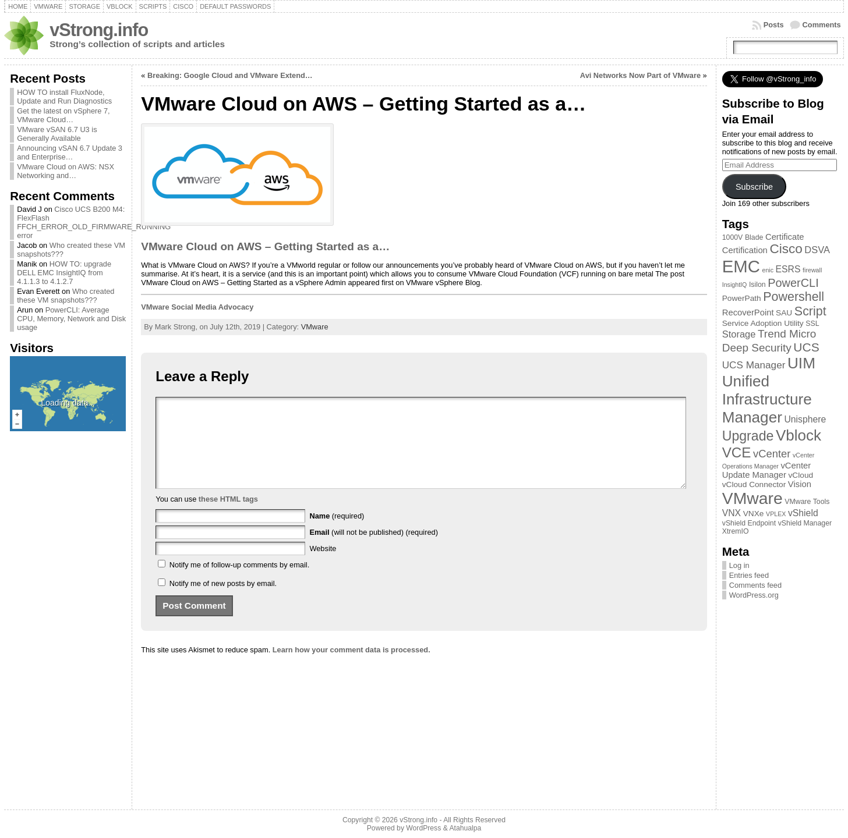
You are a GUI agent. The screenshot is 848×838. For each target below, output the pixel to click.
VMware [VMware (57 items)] (752, 498)
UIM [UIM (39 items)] (801, 363)
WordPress (423, 828)
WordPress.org (754, 595)
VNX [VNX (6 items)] (731, 513)
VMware (314, 326)
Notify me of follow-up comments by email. (239, 582)
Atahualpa (465, 828)
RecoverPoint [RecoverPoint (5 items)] (748, 312)
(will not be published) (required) (373, 549)
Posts (774, 24)
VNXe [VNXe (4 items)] (753, 513)
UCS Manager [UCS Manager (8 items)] (754, 365)
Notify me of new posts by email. (223, 600)
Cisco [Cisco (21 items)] (785, 249)
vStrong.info (99, 30)
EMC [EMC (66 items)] (741, 266)
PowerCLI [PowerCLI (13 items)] (793, 282)
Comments (822, 24)
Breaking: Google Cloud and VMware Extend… (230, 75)
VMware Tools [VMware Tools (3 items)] (807, 502)
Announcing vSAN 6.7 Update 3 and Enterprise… (69, 152)
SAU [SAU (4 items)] (784, 312)
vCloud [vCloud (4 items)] (801, 475)
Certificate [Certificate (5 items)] (784, 237)
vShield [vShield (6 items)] (803, 513)
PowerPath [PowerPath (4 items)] (741, 298)
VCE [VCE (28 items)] (736, 452)
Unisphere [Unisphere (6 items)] (805, 419)
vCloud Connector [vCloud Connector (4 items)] (754, 484)
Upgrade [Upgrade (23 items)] (748, 435)
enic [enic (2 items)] (767, 270)
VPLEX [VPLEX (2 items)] (776, 513)
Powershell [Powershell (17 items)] (793, 297)
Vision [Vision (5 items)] (799, 484)
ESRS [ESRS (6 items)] (788, 269)
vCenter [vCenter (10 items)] (771, 454)
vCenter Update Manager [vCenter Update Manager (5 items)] (766, 470)
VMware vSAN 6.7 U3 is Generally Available (57, 134)
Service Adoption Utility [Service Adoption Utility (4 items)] (763, 323)
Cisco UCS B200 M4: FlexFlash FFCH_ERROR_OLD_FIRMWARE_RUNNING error (94, 222)
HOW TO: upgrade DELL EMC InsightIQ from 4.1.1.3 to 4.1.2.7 (64, 273)
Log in (739, 565)
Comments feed (755, 585)
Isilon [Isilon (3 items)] (757, 284)
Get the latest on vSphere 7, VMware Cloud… (63, 115)
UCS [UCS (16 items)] (806, 347)
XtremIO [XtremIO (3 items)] (735, 531)
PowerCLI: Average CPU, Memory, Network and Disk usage (71, 319)
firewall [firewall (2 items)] (812, 270)
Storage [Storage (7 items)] (739, 334)
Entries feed (749, 575)
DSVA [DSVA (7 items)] (817, 249)
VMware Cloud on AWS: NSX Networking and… (65, 171)
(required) (336, 533)
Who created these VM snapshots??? (65, 295)
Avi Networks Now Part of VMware (640, 75)
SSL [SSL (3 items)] (812, 323)
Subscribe (754, 186)
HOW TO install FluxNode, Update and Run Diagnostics (64, 96)
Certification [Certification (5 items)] (745, 250)
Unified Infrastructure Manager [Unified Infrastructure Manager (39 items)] (767, 399)
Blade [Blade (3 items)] (754, 237)
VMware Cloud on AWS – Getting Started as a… (265, 246)
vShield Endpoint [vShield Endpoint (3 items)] (749, 523)
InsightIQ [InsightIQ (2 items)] (734, 284)
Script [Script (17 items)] (810, 311)
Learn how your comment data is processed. (351, 667)
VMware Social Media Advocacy (197, 307)
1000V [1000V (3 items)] (732, 237)
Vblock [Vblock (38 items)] (798, 435)
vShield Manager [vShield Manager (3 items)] (805, 523)
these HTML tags (228, 516)
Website (322, 566)
